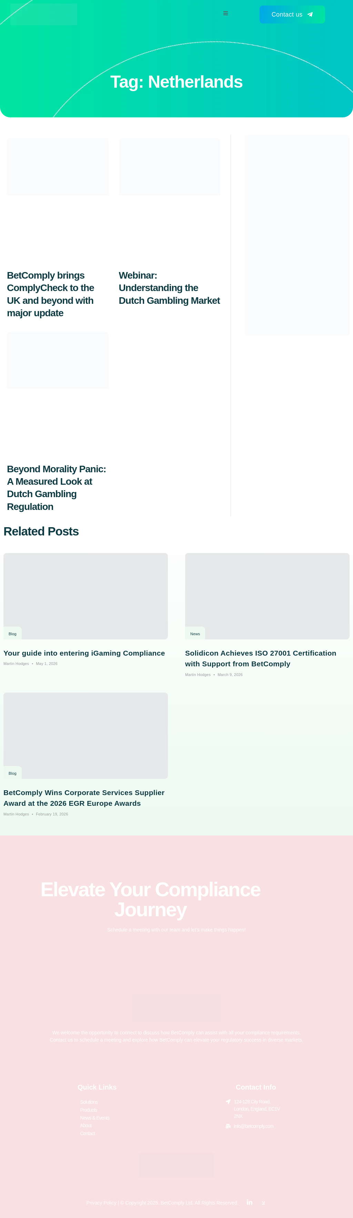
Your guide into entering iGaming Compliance (84, 653)
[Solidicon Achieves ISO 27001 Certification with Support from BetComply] (267, 596)
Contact (87, 1130)
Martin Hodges (16, 663)
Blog (13, 634)
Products (88, 1109)
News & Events (95, 1116)
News (195, 634)
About (86, 1123)
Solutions (89, 1101)
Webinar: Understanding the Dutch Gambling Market (169, 288)
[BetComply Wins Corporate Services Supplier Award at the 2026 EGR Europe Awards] (85, 736)
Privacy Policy (102, 1199)
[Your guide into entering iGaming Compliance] (85, 596)
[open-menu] (225, 14)
